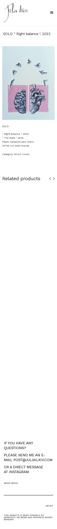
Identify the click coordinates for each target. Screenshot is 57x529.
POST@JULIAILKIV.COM (32, 460)
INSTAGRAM (19, 472)
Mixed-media (21, 154)
